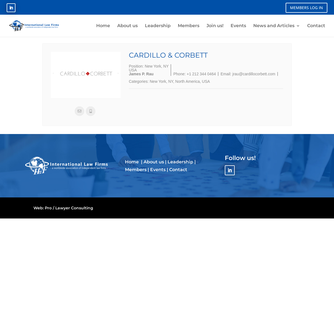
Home (132, 161)
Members (136, 169)
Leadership (180, 161)
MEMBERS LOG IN (306, 7)
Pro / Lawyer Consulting (69, 207)
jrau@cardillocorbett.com (254, 74)
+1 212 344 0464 (201, 74)
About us (153, 161)
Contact (178, 169)
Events (158, 169)
